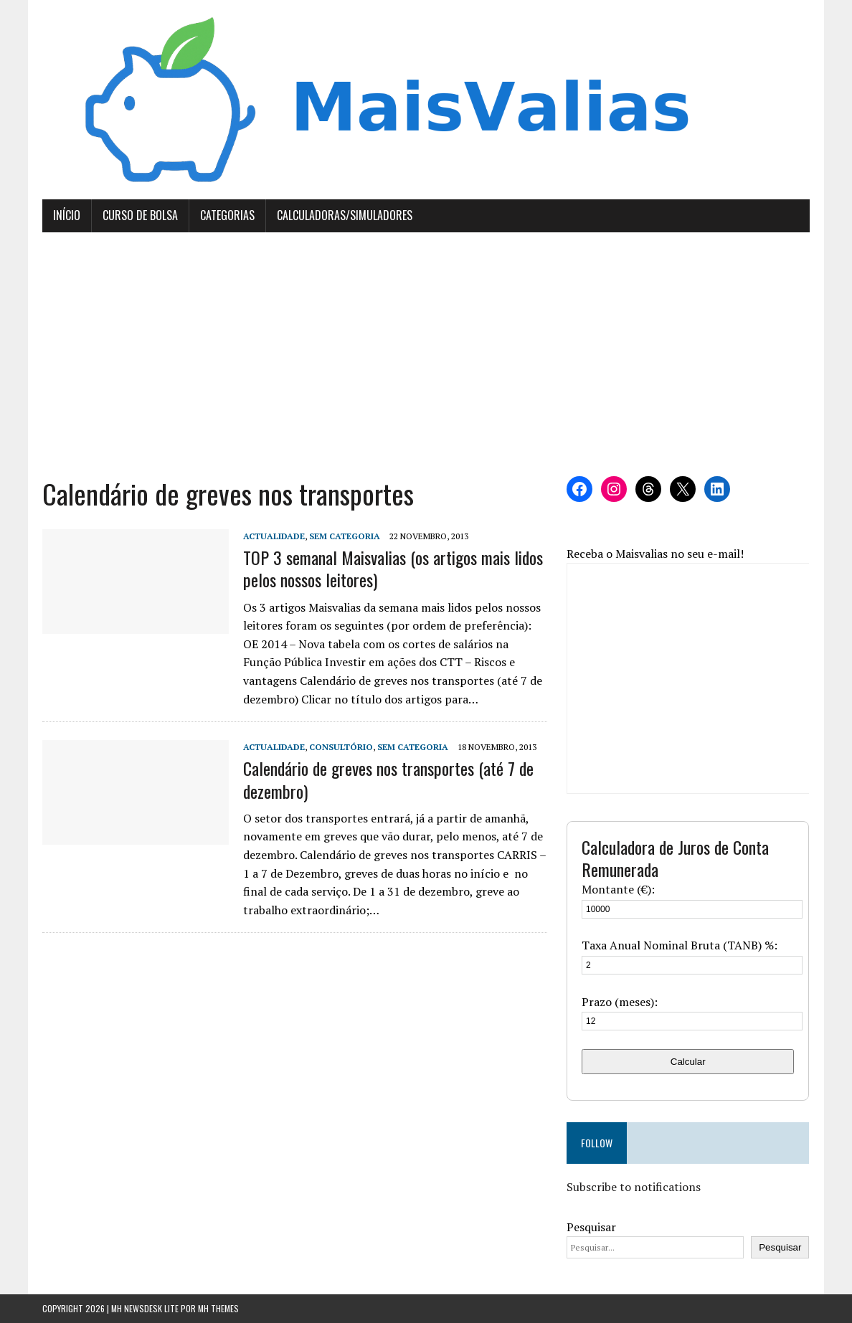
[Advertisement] (426, 354)
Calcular (688, 1061)
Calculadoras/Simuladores (344, 215)
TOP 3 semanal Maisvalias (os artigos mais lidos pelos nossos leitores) (393, 568)
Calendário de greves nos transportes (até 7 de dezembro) (388, 779)
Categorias (227, 215)
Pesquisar (591, 1227)
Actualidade (274, 536)
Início (66, 215)
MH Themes (218, 1308)
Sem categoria (344, 536)
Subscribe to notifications (634, 1187)
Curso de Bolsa (140, 215)
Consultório (341, 746)
